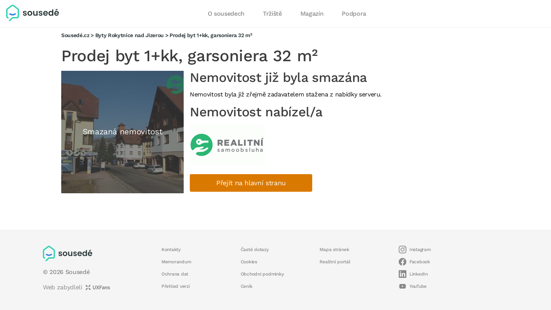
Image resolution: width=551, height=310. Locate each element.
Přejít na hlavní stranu (251, 183)
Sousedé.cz (75, 35)
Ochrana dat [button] (174, 274)
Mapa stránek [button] (334, 249)
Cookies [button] (249, 261)
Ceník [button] (247, 286)
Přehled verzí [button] (175, 286)
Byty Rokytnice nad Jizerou (129, 35)
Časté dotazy (255, 249)
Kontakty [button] (171, 249)
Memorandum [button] (176, 261)
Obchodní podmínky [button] (262, 274)
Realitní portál (335, 261)
